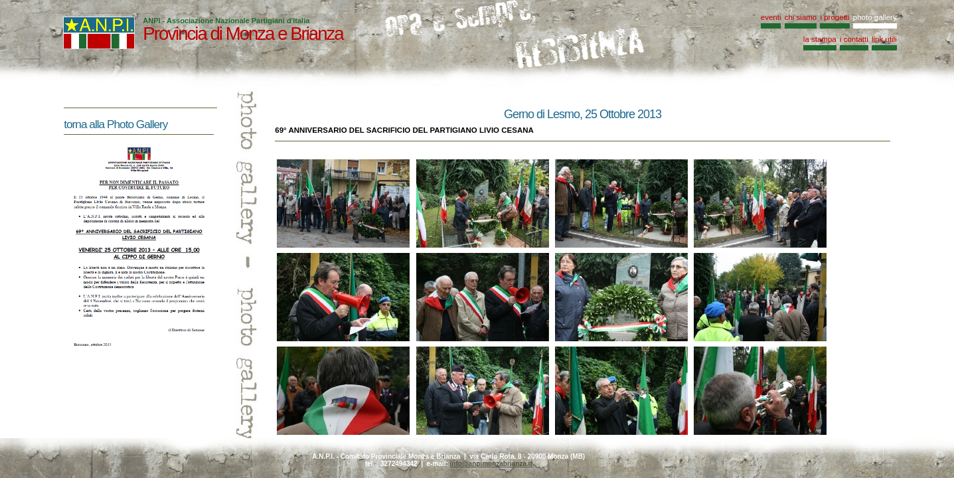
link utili (884, 39)
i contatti (854, 39)
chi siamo (801, 17)
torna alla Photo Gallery (115, 124)
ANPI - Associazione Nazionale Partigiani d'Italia (226, 21)
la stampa (819, 39)
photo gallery (875, 17)
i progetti (834, 17)
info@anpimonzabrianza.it (491, 463)
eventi (771, 17)
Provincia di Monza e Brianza (243, 33)
